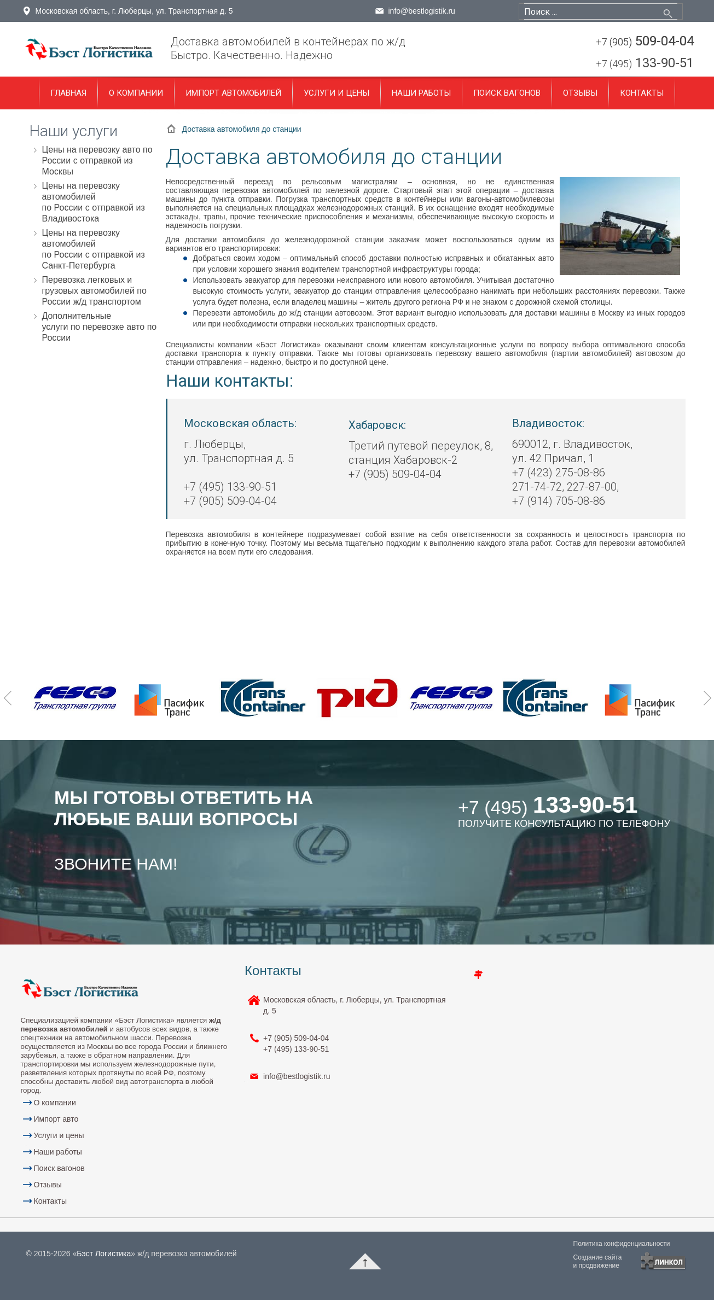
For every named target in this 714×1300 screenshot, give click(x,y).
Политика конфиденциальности (621, 1243)
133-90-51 (645, 63)
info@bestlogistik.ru (421, 11)
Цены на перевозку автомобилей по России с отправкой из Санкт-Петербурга (93, 249)
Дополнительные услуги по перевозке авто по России (99, 326)
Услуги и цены (336, 93)
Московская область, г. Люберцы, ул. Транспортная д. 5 (134, 11)
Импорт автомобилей (233, 93)
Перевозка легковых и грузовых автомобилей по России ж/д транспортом (94, 290)
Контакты (642, 93)
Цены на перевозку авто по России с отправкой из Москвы (97, 160)
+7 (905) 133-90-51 (296, 1043)
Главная (68, 93)
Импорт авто (56, 1119)
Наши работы (421, 93)
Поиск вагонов (507, 93)
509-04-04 (645, 41)
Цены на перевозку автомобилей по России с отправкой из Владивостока (93, 202)
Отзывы (580, 93)
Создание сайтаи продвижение (597, 1261)
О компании (136, 93)
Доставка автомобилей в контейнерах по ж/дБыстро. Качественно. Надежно (288, 48)
